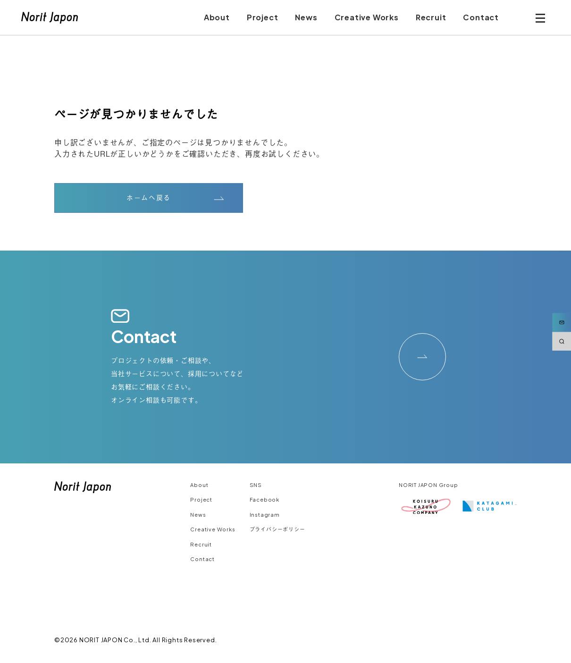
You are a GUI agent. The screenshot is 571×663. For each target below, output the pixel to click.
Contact (202, 559)
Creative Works (212, 529)
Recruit (201, 544)
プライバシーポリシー (277, 529)
